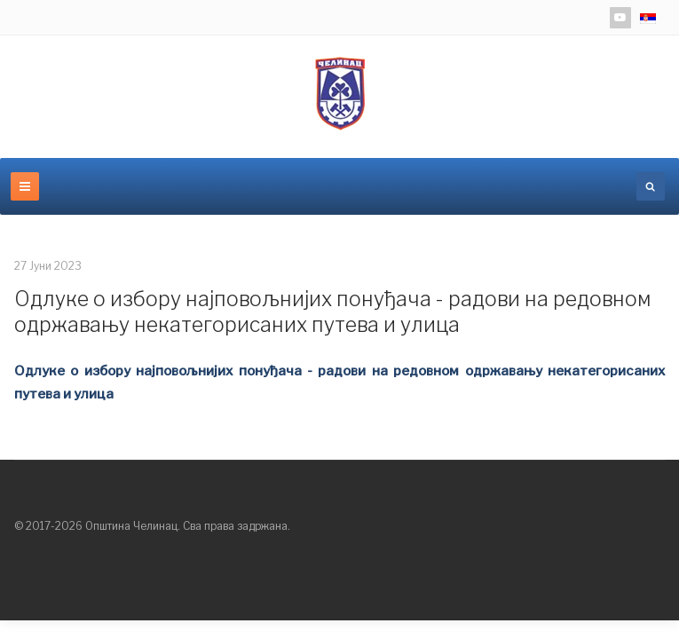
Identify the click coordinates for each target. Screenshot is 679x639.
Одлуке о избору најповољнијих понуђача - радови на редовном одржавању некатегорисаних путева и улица (332, 312)
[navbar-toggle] (25, 186)
